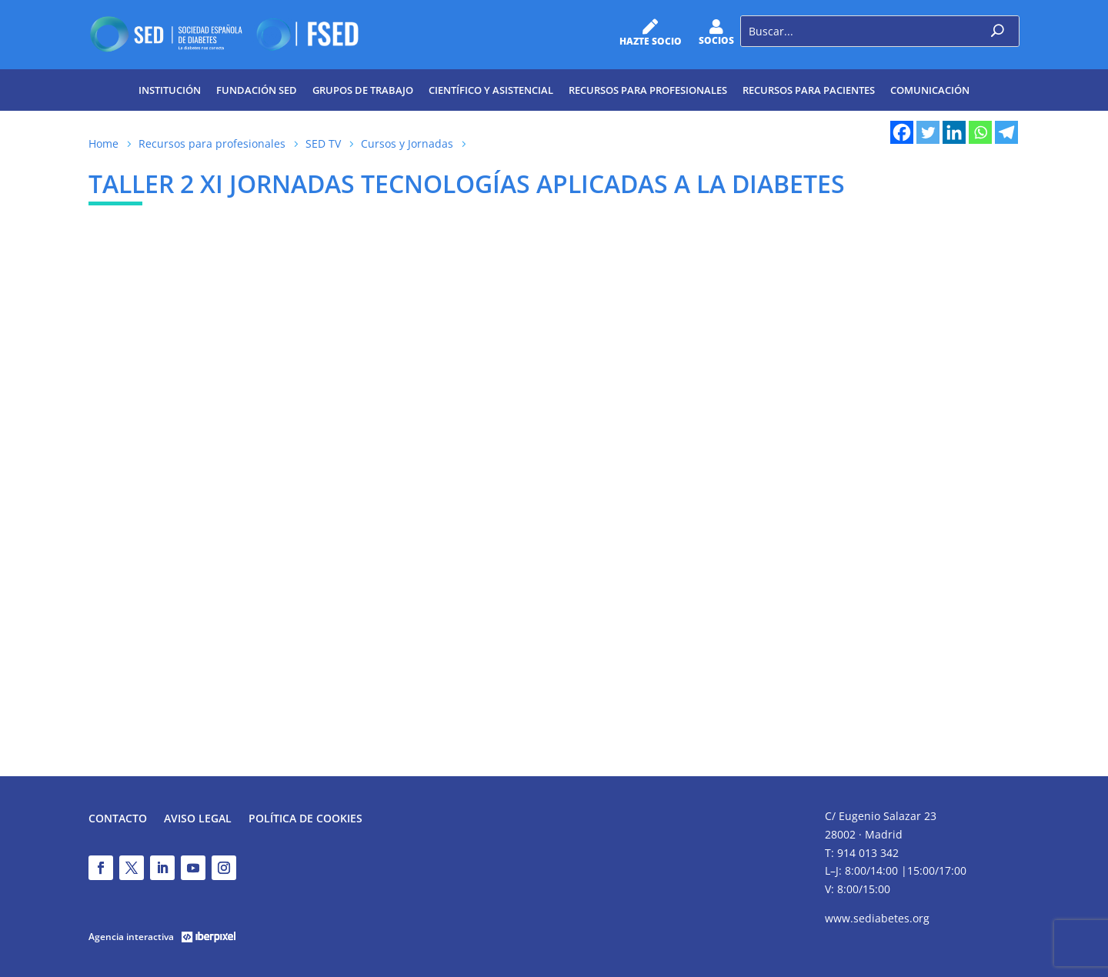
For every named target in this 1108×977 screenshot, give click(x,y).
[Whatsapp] (980, 132)
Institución (169, 90)
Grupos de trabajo (362, 90)
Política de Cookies (305, 819)
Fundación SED (256, 90)
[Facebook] (901, 132)
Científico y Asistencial (491, 90)
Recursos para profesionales (648, 90)
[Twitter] (927, 132)
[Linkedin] (954, 132)
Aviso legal (198, 819)
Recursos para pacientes (809, 90)
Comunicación (930, 90)
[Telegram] (1006, 132)
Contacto (117, 819)
